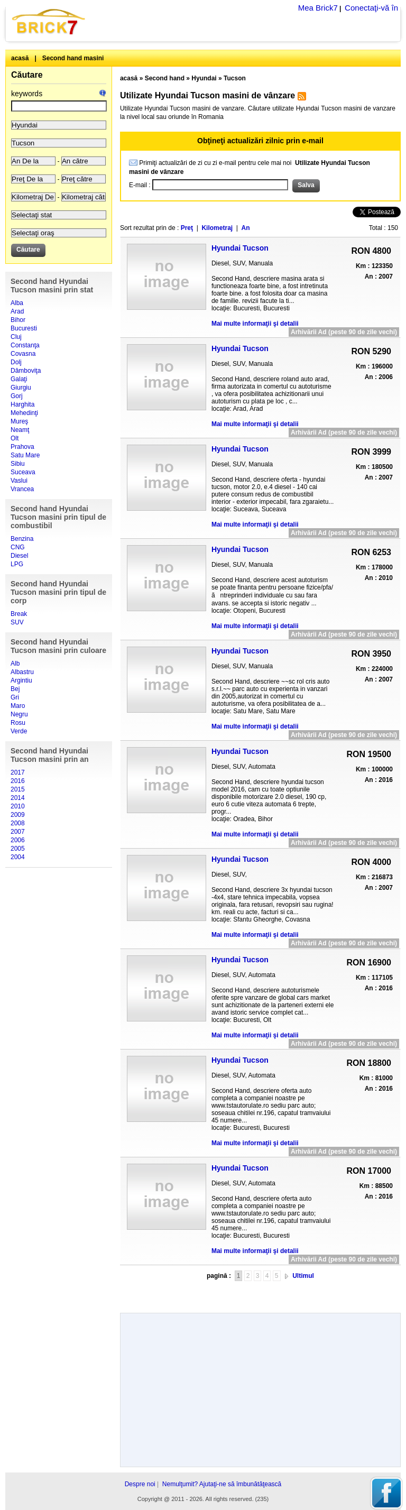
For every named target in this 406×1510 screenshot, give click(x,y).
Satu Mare (25, 455)
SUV (17, 622)
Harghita (22, 404)
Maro (18, 706)
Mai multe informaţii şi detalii (255, 323)
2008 (18, 823)
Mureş (19, 421)
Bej (15, 689)
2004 (18, 857)
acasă (20, 58)
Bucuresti (24, 328)
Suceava (23, 472)
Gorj (17, 396)
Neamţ (20, 430)
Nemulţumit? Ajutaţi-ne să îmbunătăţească (221, 1484)
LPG (17, 564)
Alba (17, 303)
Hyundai (203, 78)
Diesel (19, 555)
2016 (18, 781)
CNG (18, 547)
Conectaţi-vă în (371, 7)
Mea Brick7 (318, 7)
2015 (18, 789)
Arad (17, 311)
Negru (19, 714)
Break (19, 614)
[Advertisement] (260, 1293)
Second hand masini (73, 58)
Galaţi (19, 379)
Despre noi (140, 1484)
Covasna (23, 353)
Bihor (18, 320)
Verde (19, 731)
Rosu (18, 722)
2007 (18, 831)
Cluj (16, 336)
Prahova (22, 446)
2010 (18, 806)
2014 (18, 798)
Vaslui (19, 480)
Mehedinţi (24, 413)
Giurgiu (21, 387)
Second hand (164, 78)
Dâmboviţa (26, 370)
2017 (18, 772)
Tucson (235, 78)
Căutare (27, 74)
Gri (15, 697)
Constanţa (25, 345)
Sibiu (18, 463)
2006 (18, 840)
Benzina (22, 538)
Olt (15, 438)
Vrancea (22, 489)
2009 (18, 814)
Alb (15, 663)
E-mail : (140, 185)
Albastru (22, 672)
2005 (18, 848)
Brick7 (49, 21)
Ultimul (303, 1275)
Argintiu (21, 680)
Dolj (16, 362)
